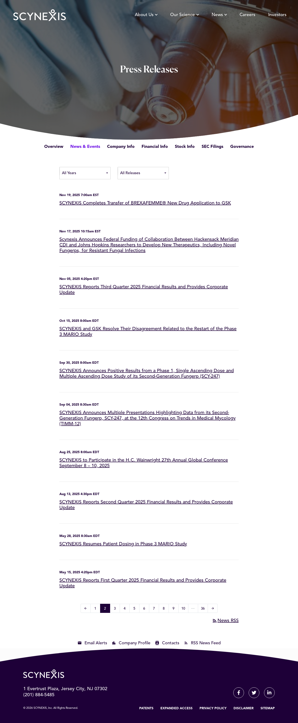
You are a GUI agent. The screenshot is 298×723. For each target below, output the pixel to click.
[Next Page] (213, 608)
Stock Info (185, 147)
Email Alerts (96, 643)
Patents (146, 708)
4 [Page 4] (126, 609)
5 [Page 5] (135, 609)
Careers (247, 15)
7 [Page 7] (155, 609)
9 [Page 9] (175, 609)
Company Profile (134, 643)
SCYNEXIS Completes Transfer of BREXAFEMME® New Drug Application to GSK (145, 203)
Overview (53, 147)
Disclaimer (244, 708)
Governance (242, 147)
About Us (146, 15)
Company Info (121, 147)
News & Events (85, 147)
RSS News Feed (206, 643)
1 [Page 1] (96, 609)
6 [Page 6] (145, 609)
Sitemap (268, 708)
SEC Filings (212, 147)
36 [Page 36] (204, 609)
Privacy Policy (213, 708)
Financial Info (155, 147)
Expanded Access (176, 708)
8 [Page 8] (165, 609)
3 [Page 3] (116, 609)
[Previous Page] (86, 608)
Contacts (170, 643)
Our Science (184, 15)
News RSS (225, 620)
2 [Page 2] (106, 609)
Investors (277, 15)
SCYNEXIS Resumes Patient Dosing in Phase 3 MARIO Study (123, 544)
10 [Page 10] (184, 609)
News (219, 15)
